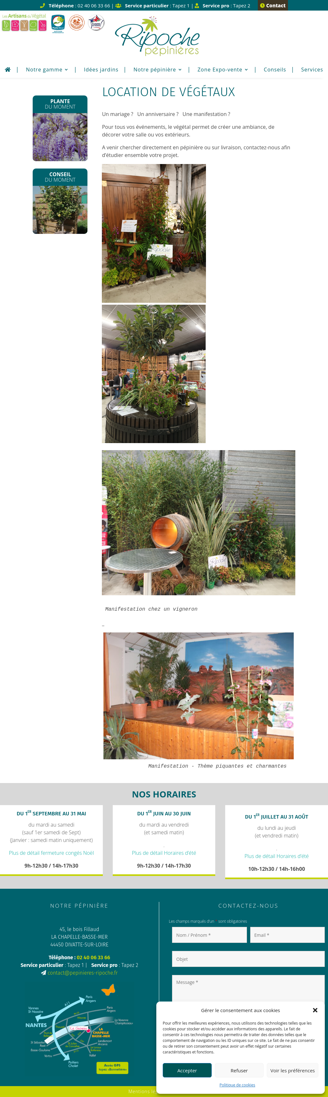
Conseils (275, 70)
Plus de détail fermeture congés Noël (51, 852)
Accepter (187, 1070)
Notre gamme (44, 70)
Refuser (239, 1070)
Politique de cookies (237, 1085)
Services (312, 70)
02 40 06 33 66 (93, 957)
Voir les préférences (292, 1070)
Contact (272, 5)
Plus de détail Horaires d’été (164, 852)
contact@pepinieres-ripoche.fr (83, 973)
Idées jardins (101, 70)
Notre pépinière (155, 70)
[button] (315, 1010)
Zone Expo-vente (220, 70)
